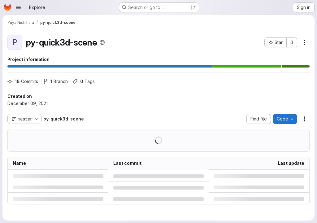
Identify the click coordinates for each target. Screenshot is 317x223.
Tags (84, 81)
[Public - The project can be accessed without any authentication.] (102, 42)
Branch (55, 81)
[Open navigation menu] (18, 7)
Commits (22, 81)
